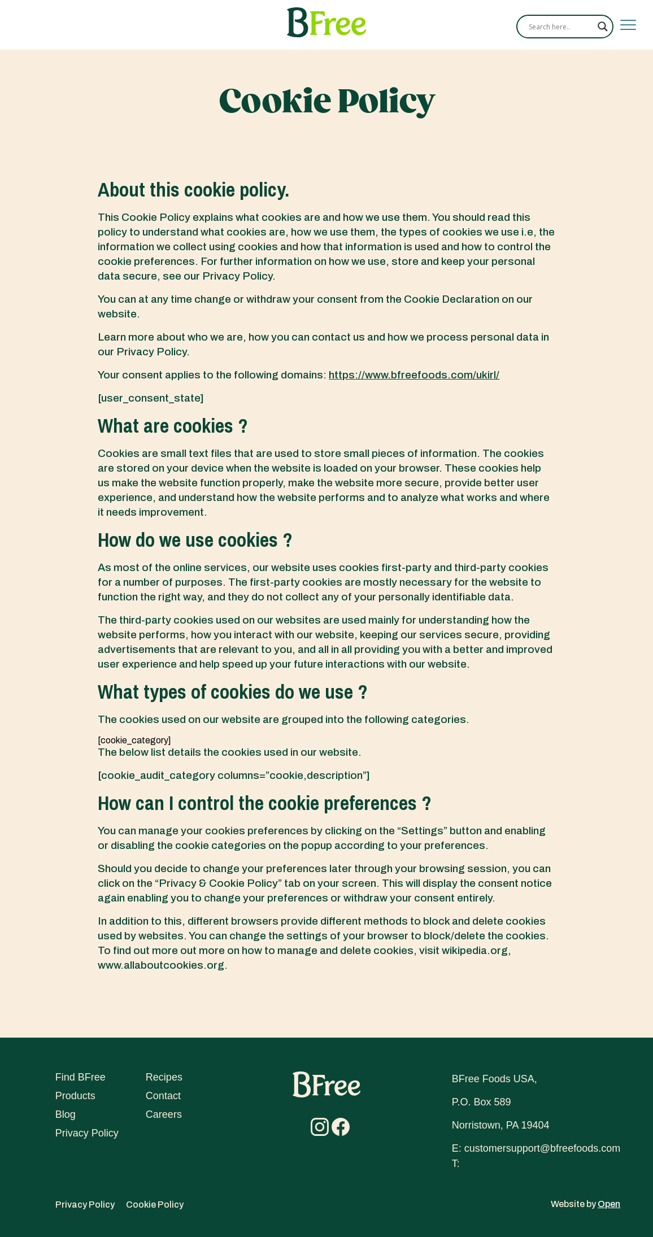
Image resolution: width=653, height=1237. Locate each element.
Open (609, 1204)
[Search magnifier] (603, 26)
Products (75, 1095)
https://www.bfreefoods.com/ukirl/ (414, 375)
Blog (65, 1114)
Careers (164, 1114)
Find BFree (80, 1077)
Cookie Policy (155, 1204)
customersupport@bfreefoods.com (542, 1148)
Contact (163, 1095)
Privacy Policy (87, 1133)
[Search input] (560, 26)
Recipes (164, 1077)
